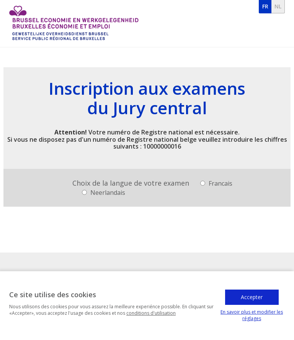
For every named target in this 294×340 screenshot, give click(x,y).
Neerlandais (103, 192)
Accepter (252, 299)
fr (265, 6)
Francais (216, 183)
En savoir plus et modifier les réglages (251, 317)
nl (277, 6)
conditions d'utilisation (151, 315)
